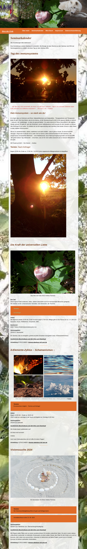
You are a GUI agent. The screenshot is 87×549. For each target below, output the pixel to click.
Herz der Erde (7, 31)
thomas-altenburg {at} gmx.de (37, 342)
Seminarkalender (37, 30)
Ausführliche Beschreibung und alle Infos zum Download (28, 339)
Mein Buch (49, 30)
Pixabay (69, 398)
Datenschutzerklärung (73, 30)
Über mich (25, 30)
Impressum (59, 30)
